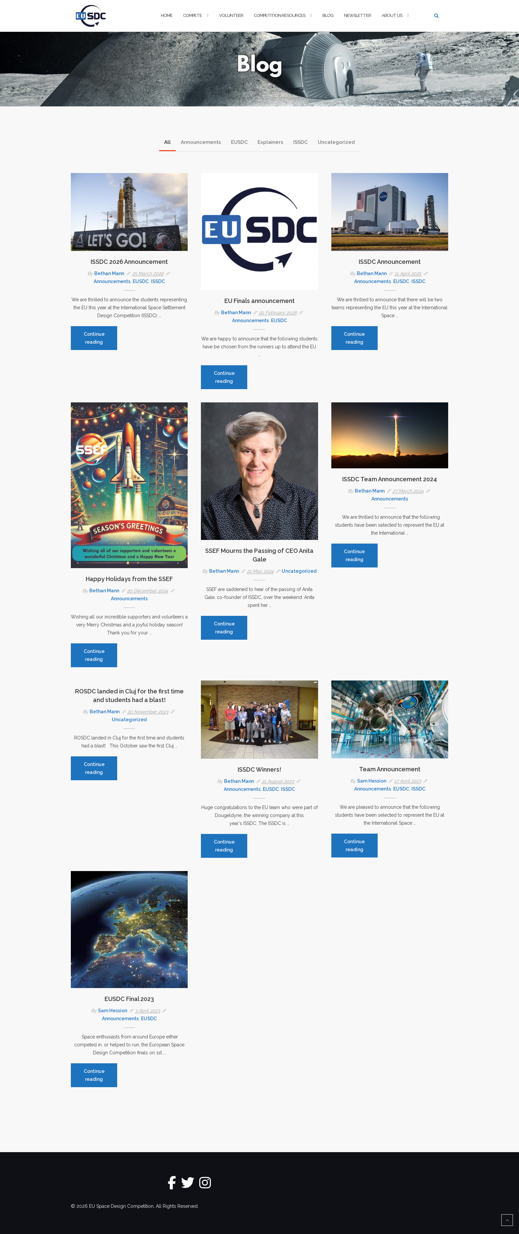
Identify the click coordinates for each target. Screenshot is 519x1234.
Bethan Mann (109, 273)
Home (166, 15)
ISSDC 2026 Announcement (129, 261)
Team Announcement (389, 769)
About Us (392, 15)
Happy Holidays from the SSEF (129, 578)
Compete (192, 15)
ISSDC (301, 142)
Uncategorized (336, 142)
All (167, 142)
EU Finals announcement (259, 300)
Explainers (271, 142)
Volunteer (231, 15)
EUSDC (239, 142)
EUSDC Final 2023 (129, 998)
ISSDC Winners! (259, 769)
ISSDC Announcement (390, 261)
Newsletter (357, 15)
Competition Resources (279, 15)
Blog (327, 15)
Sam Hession (371, 781)
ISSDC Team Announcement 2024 (389, 479)
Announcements (201, 142)
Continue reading (101, 340)
